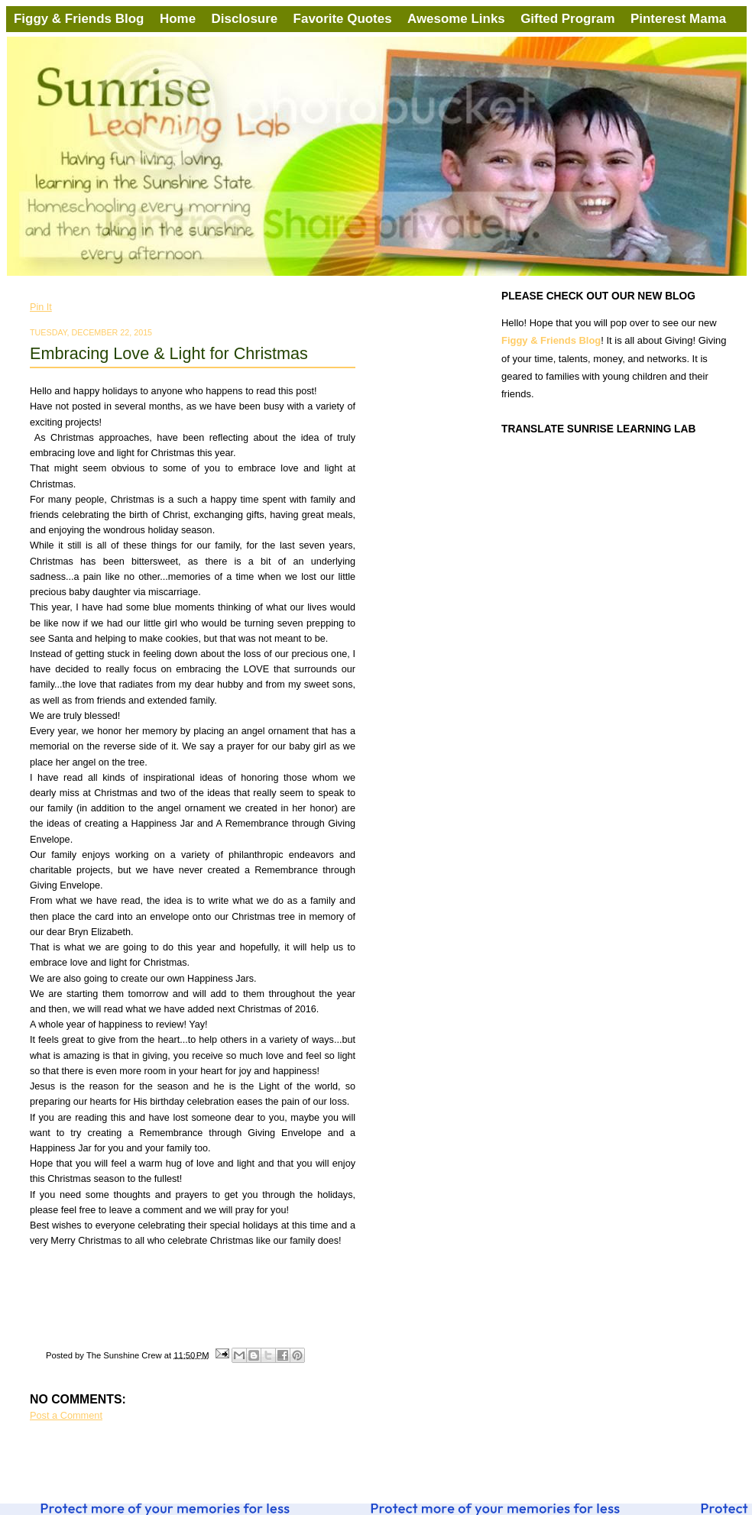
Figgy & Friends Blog (80, 18)
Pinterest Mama (678, 18)
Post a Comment (66, 1415)
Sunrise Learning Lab (30, 42)
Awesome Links (456, 18)
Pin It (41, 307)
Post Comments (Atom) (127, 1473)
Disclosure (245, 18)
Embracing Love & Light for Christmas (169, 353)
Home (178, 18)
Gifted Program (567, 18)
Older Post (335, 1456)
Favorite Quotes (342, 18)
